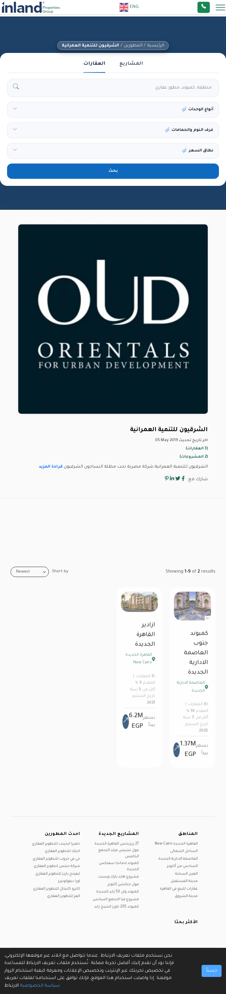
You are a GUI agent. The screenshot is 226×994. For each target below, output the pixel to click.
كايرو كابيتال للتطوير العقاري (56, 889)
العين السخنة (186, 874)
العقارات (94, 63)
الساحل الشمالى (184, 851)
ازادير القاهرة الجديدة (145, 638)
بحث (113, 171)
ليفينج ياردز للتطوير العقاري (57, 874)
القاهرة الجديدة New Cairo (176, 844)
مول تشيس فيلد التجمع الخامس (118, 853)
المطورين (133, 46)
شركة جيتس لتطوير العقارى (57, 866)
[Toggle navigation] (219, 7)
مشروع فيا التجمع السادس (116, 900)
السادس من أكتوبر (182, 866)
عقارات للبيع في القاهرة (179, 889)
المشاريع (131, 63)
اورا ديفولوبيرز (69, 881)
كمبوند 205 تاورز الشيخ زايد (116, 907)
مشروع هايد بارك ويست (118, 877)
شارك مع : (197, 479)
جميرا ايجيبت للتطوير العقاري (56, 844)
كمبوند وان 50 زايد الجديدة (117, 892)
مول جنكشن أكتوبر (123, 885)
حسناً (211, 970)
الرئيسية (155, 46)
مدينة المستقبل (184, 881)
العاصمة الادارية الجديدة (178, 859)
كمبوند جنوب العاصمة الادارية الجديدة (196, 656)
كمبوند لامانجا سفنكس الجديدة (119, 866)
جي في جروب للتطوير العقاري (56, 859)
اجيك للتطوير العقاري (62, 851)
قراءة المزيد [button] (51, 467)
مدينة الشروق (186, 896)
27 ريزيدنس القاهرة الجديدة (116, 844)
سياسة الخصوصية (40, 985)
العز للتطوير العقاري (63, 896)
